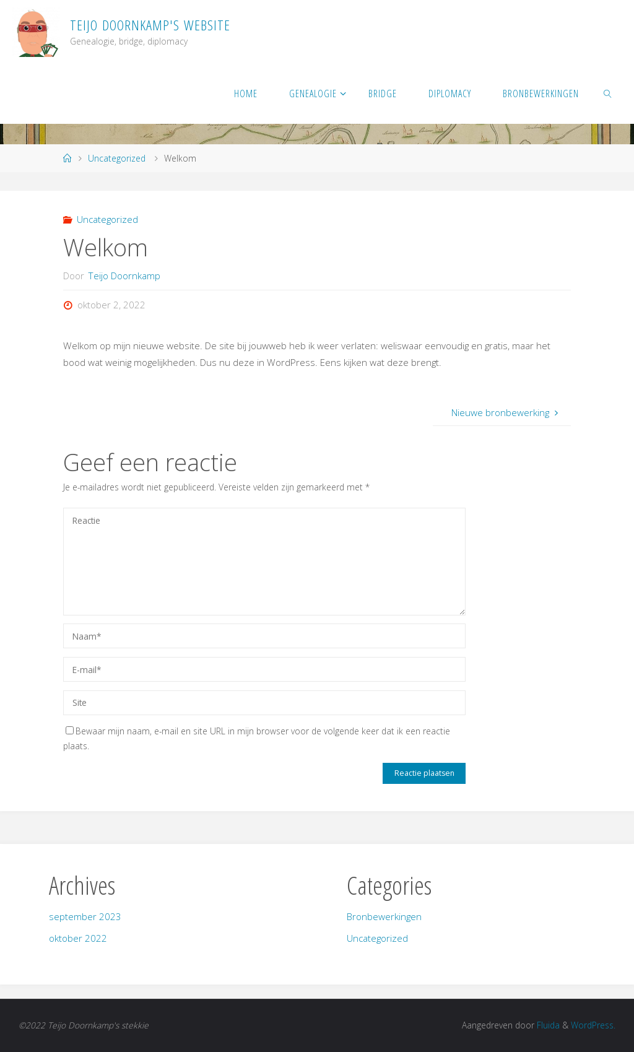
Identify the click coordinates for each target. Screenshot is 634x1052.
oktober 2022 (78, 938)
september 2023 (85, 916)
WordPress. (593, 1025)
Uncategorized (116, 158)
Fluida (547, 1025)
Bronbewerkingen (384, 916)
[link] (608, 93)
